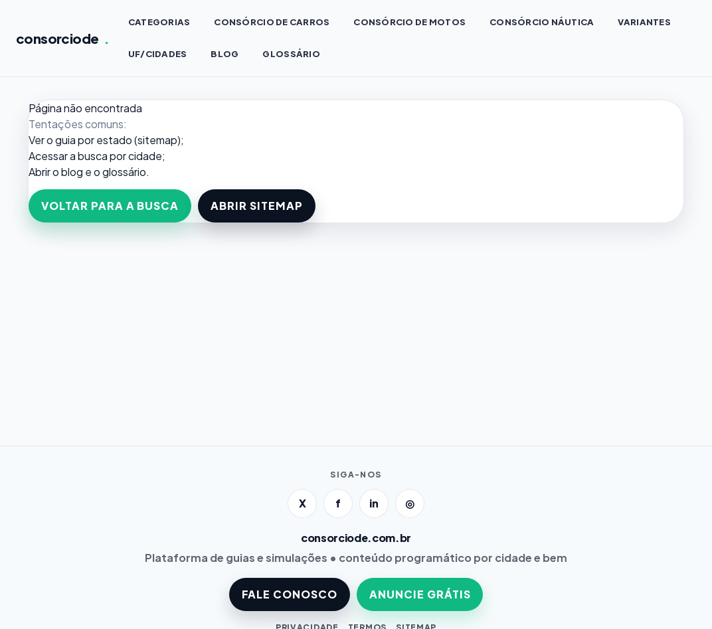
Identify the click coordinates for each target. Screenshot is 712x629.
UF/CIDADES (157, 53)
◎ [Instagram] (409, 503)
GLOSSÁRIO (290, 53)
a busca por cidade (116, 156)
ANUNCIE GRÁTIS (419, 594)
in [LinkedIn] (374, 503)
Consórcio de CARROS (271, 22)
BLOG (224, 53)
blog (72, 172)
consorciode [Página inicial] (63, 38)
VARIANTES (644, 22)
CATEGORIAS (159, 22)
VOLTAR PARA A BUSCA (110, 206)
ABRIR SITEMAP (256, 206)
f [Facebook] (338, 503)
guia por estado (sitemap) (118, 140)
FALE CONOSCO (290, 594)
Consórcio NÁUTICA (542, 22)
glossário (124, 172)
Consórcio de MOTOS (409, 22)
